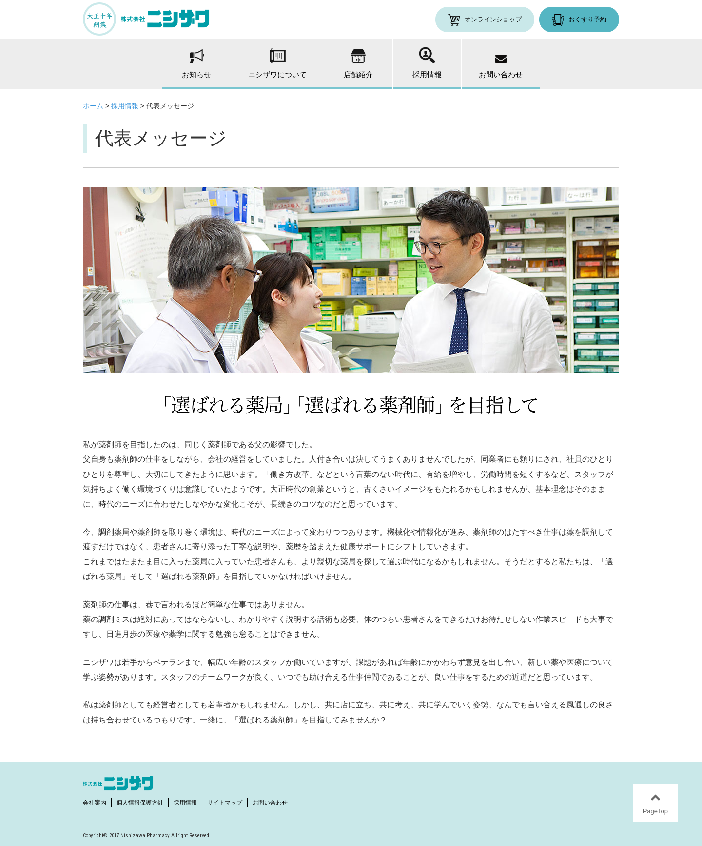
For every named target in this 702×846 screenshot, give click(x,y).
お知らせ (196, 64)
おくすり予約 (587, 19)
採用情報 (427, 63)
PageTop (655, 811)
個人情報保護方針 (140, 802)
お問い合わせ (501, 67)
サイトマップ (224, 802)
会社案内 (94, 802)
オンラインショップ (493, 19)
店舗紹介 (358, 64)
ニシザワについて (277, 63)
